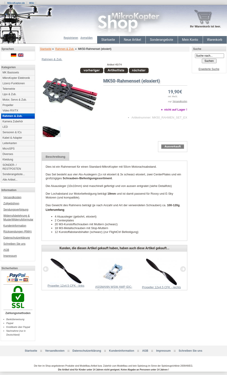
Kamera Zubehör (12, 121)
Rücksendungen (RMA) (17, 231)
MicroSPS (8, 148)
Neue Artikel (132, 39)
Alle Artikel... (9, 179)
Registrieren (71, 37)
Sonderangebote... (13, 174)
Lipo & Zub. (9, 94)
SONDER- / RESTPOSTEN (11, 166)
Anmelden (86, 37)
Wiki (31, 3)
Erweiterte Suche (209, 69)
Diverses (7, 154)
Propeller (7, 105)
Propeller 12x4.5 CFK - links (66, 285)
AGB (6, 250)
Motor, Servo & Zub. (14, 99)
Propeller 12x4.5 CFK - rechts (161, 287)
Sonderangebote (161, 39)
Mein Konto (190, 39)
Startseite (108, 39)
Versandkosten (12, 197)
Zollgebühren (11, 203)
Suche (197, 49)
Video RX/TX (10, 110)
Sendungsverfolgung (15, 209)
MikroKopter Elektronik (16, 78)
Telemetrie (8, 88)
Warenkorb (214, 39)
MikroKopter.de (16, 3)
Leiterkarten (9, 143)
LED (5, 126)
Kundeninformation (14, 225)
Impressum (10, 255)
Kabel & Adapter (12, 137)
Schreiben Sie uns (14, 243)
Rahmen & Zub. (64, 49)
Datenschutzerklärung (16, 237)
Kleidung (7, 159)
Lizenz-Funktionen (13, 83)
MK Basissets (10, 72)
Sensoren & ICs (12, 132)
